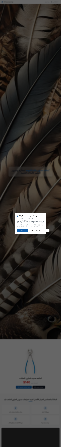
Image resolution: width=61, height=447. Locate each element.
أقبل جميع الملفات (22, 230)
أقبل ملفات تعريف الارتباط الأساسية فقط (39, 230)
